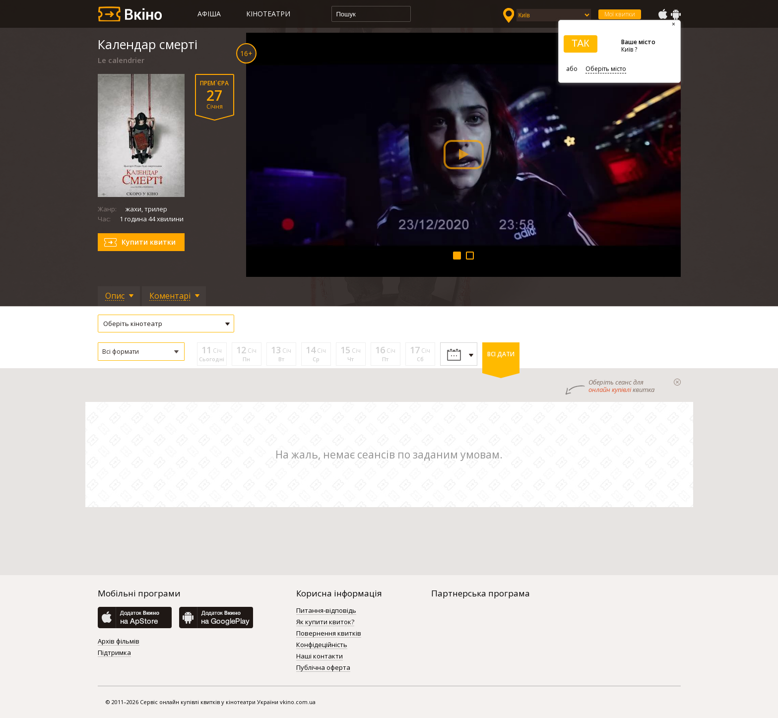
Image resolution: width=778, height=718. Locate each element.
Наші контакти (319, 656)
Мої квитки (619, 14)
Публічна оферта (323, 668)
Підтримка (114, 653)
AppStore (662, 14)
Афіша (209, 13)
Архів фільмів (118, 642)
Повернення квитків (328, 634)
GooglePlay (676, 14)
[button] (141, 351)
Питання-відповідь (326, 611)
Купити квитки (149, 242)
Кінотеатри (268, 13)
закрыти (677, 382)
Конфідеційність (321, 645)
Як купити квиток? (325, 622)
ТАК (580, 43)
